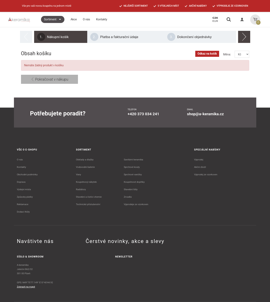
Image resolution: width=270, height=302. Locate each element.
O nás (20, 159)
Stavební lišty (131, 189)
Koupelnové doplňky (134, 182)
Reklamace (22, 204)
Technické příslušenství (88, 204)
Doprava (21, 182)
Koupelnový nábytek (86, 182)
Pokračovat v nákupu (49, 79)
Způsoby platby (25, 196)
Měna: (227, 54)
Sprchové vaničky (133, 174)
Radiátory (81, 189)
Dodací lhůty (23, 211)
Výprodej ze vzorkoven (205, 174)
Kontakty (21, 167)
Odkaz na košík (207, 53)
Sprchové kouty (132, 167)
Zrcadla (128, 196)
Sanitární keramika (133, 159)
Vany (78, 174)
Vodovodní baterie (85, 167)
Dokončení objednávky (189, 37)
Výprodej (198, 159)
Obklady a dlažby (85, 159)
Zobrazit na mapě (26, 286)
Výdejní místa (24, 189)
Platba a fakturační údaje (114, 37)
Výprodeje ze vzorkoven (136, 204)
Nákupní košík (53, 37)
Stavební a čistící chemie (89, 196)
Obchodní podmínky (27, 174)
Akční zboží (200, 167)
